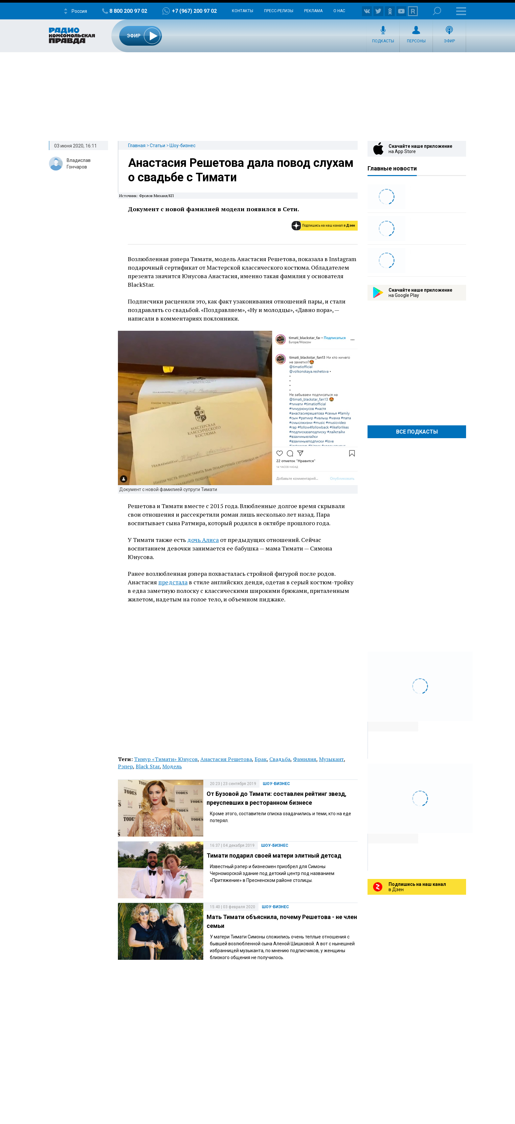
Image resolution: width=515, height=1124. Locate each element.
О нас (339, 11)
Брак (261, 759)
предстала (173, 582)
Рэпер (125, 766)
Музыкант (331, 759)
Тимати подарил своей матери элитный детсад (274, 855)
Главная (137, 145)
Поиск (437, 11)
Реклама (313, 11)
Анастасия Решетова (226, 759)
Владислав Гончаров (79, 163)
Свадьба (279, 759)
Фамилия (304, 759)
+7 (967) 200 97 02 (194, 11)
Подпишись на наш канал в (328, 225)
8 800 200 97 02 (128, 11)
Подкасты (383, 41)
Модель (172, 766)
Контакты (242, 11)
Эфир (449, 41)
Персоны (416, 41)
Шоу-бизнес (182, 145)
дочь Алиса (203, 540)
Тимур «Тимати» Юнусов (166, 759)
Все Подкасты (417, 432)
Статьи (157, 145)
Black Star (148, 766)
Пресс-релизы (278, 11)
